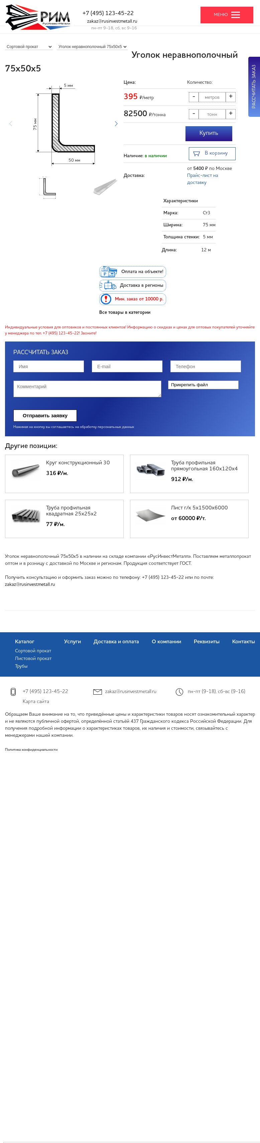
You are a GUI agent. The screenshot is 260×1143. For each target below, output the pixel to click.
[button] (116, 124)
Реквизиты (207, 642)
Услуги (72, 642)
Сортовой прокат (33, 651)
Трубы (21, 666)
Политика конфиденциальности (31, 750)
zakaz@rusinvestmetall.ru (112, 21)
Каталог (24, 642)
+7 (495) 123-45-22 (108, 13)
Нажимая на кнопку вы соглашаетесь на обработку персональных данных (73, 427)
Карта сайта (36, 701)
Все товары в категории (124, 312)
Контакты (243, 642)
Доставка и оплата (116, 642)
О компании (166, 642)
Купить (209, 133)
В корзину (210, 154)
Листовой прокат (33, 658)
